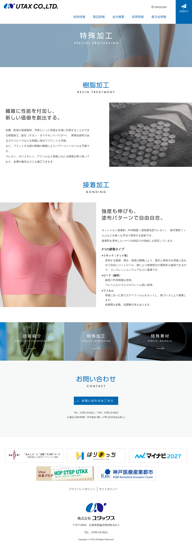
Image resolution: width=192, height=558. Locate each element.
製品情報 (111, 11)
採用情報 (143, 11)
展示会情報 (160, 11)
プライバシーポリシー (82, 495)
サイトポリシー (108, 495)
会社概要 (127, 11)
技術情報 (95, 11)
